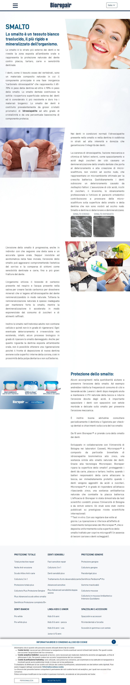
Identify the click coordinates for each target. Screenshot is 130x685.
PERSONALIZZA (26, 680)
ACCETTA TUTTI (54, 680)
